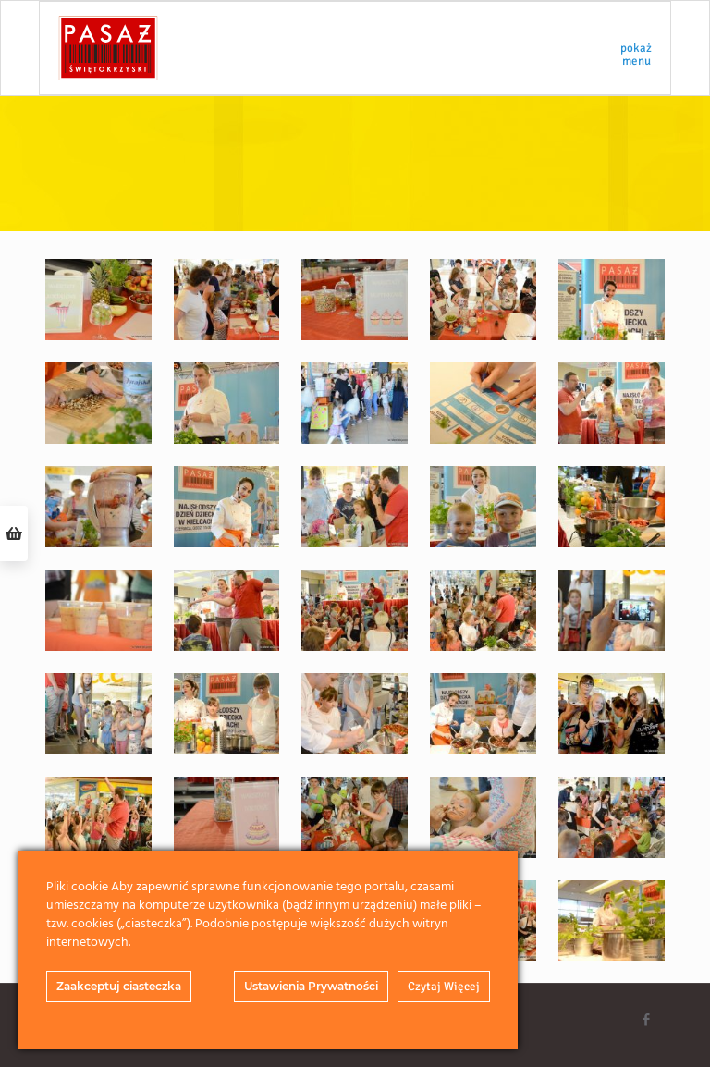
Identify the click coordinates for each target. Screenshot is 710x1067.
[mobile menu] (640, 48)
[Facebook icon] (646, 1020)
